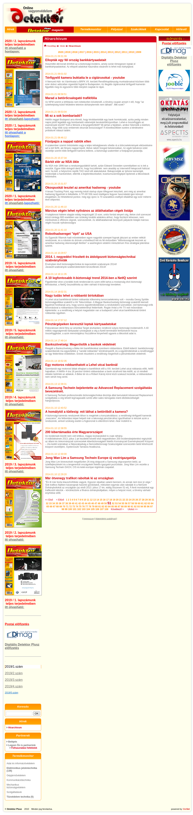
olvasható (22, 119)
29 (146, 499)
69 (60, 506)
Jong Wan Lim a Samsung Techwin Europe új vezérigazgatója (90, 457)
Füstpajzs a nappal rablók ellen (68, 141)
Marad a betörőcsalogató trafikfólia (71, 98)
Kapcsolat (162, 29)
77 (86, 506)
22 (123, 499)
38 (66, 503)
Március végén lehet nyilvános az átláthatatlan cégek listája (89, 210)
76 (83, 506)
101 (75, 509)
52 (113, 503)
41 (76, 503)
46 (92, 503)
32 (47, 503)
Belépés (12, 741)
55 (123, 503)
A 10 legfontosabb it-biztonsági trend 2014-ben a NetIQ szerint (91, 278)
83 (106, 506)
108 (106, 509)
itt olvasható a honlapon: (15, 49)
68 (57, 506)
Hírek (10, 29)
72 (70, 506)
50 (105, 503)
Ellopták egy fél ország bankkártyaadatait (75, 60)
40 (73, 503)
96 (148, 506)
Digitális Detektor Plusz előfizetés (174, 61)
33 (50, 503)
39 (70, 503)
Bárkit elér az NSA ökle (62, 161)
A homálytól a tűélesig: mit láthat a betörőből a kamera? (86, 411)
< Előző (60, 499)
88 (122, 506)
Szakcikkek (138, 29)
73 (73, 506)
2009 (138, 52)
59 (136, 503)
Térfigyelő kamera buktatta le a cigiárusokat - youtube (85, 77)
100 (70, 509)
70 (64, 506)
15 (101, 499)
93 (138, 506)
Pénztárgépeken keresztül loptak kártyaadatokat (80, 324)
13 (94, 499)
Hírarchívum (15, 727)
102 (79, 509)
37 (63, 503)
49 (102, 503)
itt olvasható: (14, 270)
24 (130, 499)
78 (90, 506)
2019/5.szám (11, 692)
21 (120, 499)
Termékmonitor (90, 29)
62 (145, 503)
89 (125, 506)
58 (132, 503)
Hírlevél (181, 29)
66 (51, 506)
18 (111, 499)
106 (97, 509)
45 (89, 503)
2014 (103, 52)
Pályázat (117, 29)
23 (127, 499)
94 (141, 506)
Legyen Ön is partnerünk (22, 745)
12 (91, 499)
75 (80, 506)
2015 (96, 52)
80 (96, 506)
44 (86, 503)
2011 (124, 52)
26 (136, 499)
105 (93, 509)
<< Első (49, 499)
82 (103, 506)
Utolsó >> (132, 509)
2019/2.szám (14, 673)
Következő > (117, 509)
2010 (131, 52)
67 (54, 506)
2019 (67, 52)
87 (119, 506)
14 (97, 499)
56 (126, 503)
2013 (110, 52)
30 (149, 499)
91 (132, 506)
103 (84, 509)
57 (129, 503)
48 (99, 503)
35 (57, 503)
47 (96, 503)
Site (186, 809)
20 (117, 499)
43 (83, 503)
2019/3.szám (14, 679)
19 (114, 499)
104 (88, 509)
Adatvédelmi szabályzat (106, 519)
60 (139, 503)
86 (116, 506)
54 (119, 503)
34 (53, 503)
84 (109, 506)
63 (149, 503)
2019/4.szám (14, 686)
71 (67, 506)
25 (133, 499)
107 (102, 509)
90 (129, 506)
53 (116, 503)
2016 (89, 52)
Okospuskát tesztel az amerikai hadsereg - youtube (83, 187)
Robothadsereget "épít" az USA (68, 233)
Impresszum (88, 519)
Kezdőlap (50, 46)
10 (84, 499)
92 (135, 506)
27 (140, 499)
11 (88, 499)
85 (112, 506)
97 (151, 506)
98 (63, 509)
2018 (74, 52)
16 (104, 499)
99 (66, 509)
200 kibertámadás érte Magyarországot (74, 432)
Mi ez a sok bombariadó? (63, 115)
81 (99, 506)
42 (79, 503)
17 (107, 499)
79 (93, 506)
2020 (60, 52)
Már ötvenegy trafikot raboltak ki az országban (79, 478)
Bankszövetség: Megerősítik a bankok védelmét (80, 344)
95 (145, 506)
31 (153, 499)
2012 (117, 52)
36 (60, 503)
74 (77, 506)
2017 (81, 52)
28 (143, 499)
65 (47, 506)
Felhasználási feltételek (24, 748)
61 (142, 503)
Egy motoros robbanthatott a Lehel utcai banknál (81, 364)
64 (152, 503)
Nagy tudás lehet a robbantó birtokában (74, 295)
